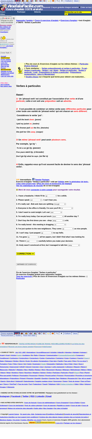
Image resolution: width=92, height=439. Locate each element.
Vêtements (10, 387)
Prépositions (14, 378)
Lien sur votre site (7, 76)
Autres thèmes (31, 66)
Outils (18, 3)
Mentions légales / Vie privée (10, 420)
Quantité (37, 378)
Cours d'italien (75, 402)
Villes (81, 384)
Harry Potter (68, 364)
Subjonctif (19, 381)
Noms (21, 372)
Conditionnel (4, 358)
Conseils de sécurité (71, 414)
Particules (84, 64)
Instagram (5, 396)
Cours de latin (76, 405)
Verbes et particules (68, 70)
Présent (23, 378)
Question (45, 378)
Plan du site (5, 66)
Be (32, 355)
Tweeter (38, 180)
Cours (2, 12)
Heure (81, 364)
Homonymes (4, 367)
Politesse (15, 375)
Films (74, 361)
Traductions (37, 384)
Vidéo (76, 384)
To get (84, 68)
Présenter (30, 378)
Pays (81, 372)
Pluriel (87, 372)
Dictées (15, 361)
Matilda (31, 370)
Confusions (14, 358)
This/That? (13, 384)
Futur (10, 364)
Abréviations (31, 352)
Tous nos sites (29, 335)
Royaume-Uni (72, 378)
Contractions (50, 358)
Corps (67, 358)
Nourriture (28, 372)
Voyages (3, 387)
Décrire (22, 361)
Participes (56, 372)
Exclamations (44, 361)
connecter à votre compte (42, 190)
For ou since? (82, 361)
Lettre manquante (58, 367)
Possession (33, 375)
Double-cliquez (32, 77)
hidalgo (61, 182)
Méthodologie (75, 370)
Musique (59, 370)
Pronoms (60, 375)
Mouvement (50, 370)
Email (49, 396)
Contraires (59, 358)
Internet (28, 367)
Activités (54, 352)
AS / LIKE (22, 352)
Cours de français (30, 402)
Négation (36, 372)
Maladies (20, 370)
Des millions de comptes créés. (6, 26)
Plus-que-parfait (5, 375)
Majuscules (4, 370)
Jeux (75, 333)
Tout (30, 384)
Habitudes (59, 364)
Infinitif (22, 367)
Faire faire (53, 361)
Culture (67, 333)
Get (25, 364)
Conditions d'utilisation (55, 414)
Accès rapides (6, 59)
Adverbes (68, 352)
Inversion (35, 367)
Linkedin (40, 396)
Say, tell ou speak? (85, 378)
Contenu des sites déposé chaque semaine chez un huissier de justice (63, 417)
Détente (37, 12)
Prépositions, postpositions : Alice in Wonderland (53, 73)
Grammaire (36, 364)
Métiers (83, 370)
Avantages (4, 32)
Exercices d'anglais (69, 20)
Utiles (2, 14)
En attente (34, 361)
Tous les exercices (24, 276)
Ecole (28, 361)
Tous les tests (23, 384)
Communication (52, 355)
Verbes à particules (32, 70)
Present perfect (50, 375)
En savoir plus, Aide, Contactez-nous (33, 414)
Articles (13, 355)
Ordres (49, 372)
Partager (45, 180)
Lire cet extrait (6, 61)
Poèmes (41, 375)
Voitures (87, 384)
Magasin (77, 367)
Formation (3, 364)
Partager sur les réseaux (72, 423)
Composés (80, 355)
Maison (83, 367)
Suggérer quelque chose (43, 381)
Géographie (51, 364)
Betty (36, 355)
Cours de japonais (49, 405)
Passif (71, 372)
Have (75, 364)
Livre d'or (4, 63)
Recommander (6, 69)
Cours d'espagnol (62, 402)
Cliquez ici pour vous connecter (7, 21)
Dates (2, 361)
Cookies (24, 420)
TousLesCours (7, 3)
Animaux (83, 352)
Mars (26, 370)
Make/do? (12, 370)
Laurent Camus (13, 414)
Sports (3, 381)
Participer (21, 12)
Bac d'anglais (48, 408)
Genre (20, 364)
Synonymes (57, 381)
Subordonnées (29, 381)
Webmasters (5, 74)
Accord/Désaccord (43, 352)
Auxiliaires (26, 355)
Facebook (16, 396)
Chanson (42, 355)
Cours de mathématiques (46, 402)
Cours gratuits (7, 333)
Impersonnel (14, 367)
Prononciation (69, 375)
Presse (3, 68)
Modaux (38, 370)
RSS (32, 396)
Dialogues (8, 361)
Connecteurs (34, 358)
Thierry (5, 384)
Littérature (69, 367)
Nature (3, 372)
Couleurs (73, 358)
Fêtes (15, 364)
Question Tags (54, 378)
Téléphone (52, 384)
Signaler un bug (6, 71)
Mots (43, 370)
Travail (44, 384)
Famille (60, 361)
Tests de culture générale (33, 405)
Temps (65, 381)
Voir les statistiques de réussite (29, 186)
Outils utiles (38, 408)
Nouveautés (5, 64)
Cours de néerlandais (16, 405)
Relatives (63, 378)
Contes (42, 358)
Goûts (29, 364)
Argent (2, 355)
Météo (89, 370)
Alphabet (76, 352)
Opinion (43, 372)
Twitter (25, 396)
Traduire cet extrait (7, 73)
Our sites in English (61, 408)
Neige (8, 372)
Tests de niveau (74, 381)
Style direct (10, 381)
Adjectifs (61, 352)
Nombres (15, 372)
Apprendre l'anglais (24, 20)
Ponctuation (24, 375)
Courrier (80, 358)
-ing (16, 352)
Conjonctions (24, 358)
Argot (8, 355)
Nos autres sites (6, 86)
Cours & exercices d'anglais (47, 20)
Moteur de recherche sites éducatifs (20, 408)
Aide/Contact (5, 58)
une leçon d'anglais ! (6, 46)
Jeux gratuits (4, 84)
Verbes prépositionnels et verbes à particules (61, 68)
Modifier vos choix (34, 420)
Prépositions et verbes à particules (54, 72)
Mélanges (66, 370)
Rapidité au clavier (63, 405)
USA (58, 384)
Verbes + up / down (50, 70)
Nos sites (27, 3)
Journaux (47, 367)
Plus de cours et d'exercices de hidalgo (54, 184)
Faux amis (67, 361)
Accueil (3, 56)
